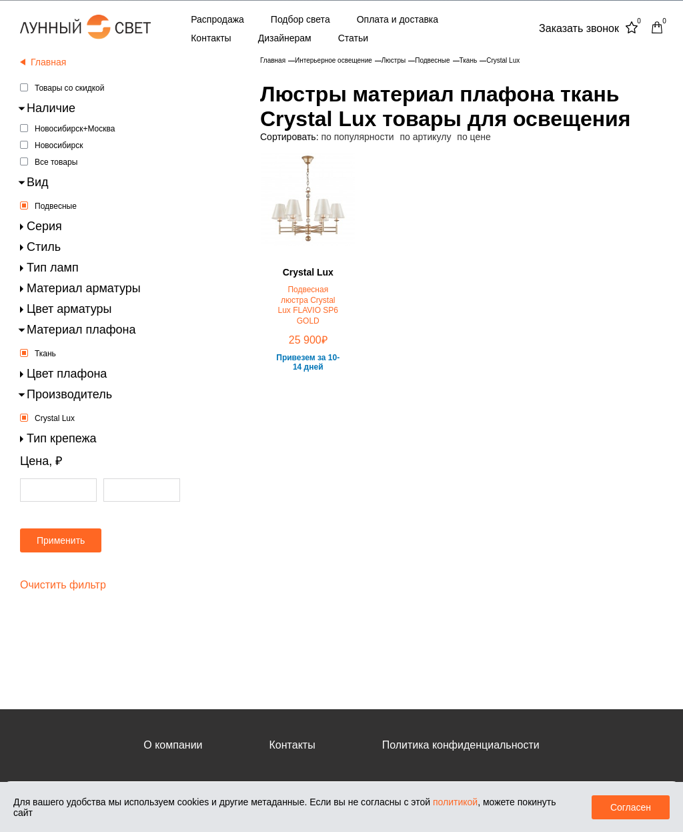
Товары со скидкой (69, 88)
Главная (272, 60)
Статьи (353, 38)
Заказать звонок (579, 28)
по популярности (357, 136)
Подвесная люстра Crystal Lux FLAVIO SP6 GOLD (308, 305)
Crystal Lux (55, 418)
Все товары (56, 162)
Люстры (394, 60)
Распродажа (217, 19)
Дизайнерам (284, 38)
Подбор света (300, 19)
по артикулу (426, 136)
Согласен (630, 807)
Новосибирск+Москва (75, 128)
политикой (455, 802)
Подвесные (56, 206)
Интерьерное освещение (333, 60)
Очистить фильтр (63, 584)
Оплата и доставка (397, 19)
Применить (61, 540)
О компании (172, 745)
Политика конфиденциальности (461, 745)
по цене (473, 136)
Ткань (45, 353)
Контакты (211, 38)
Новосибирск (59, 145)
